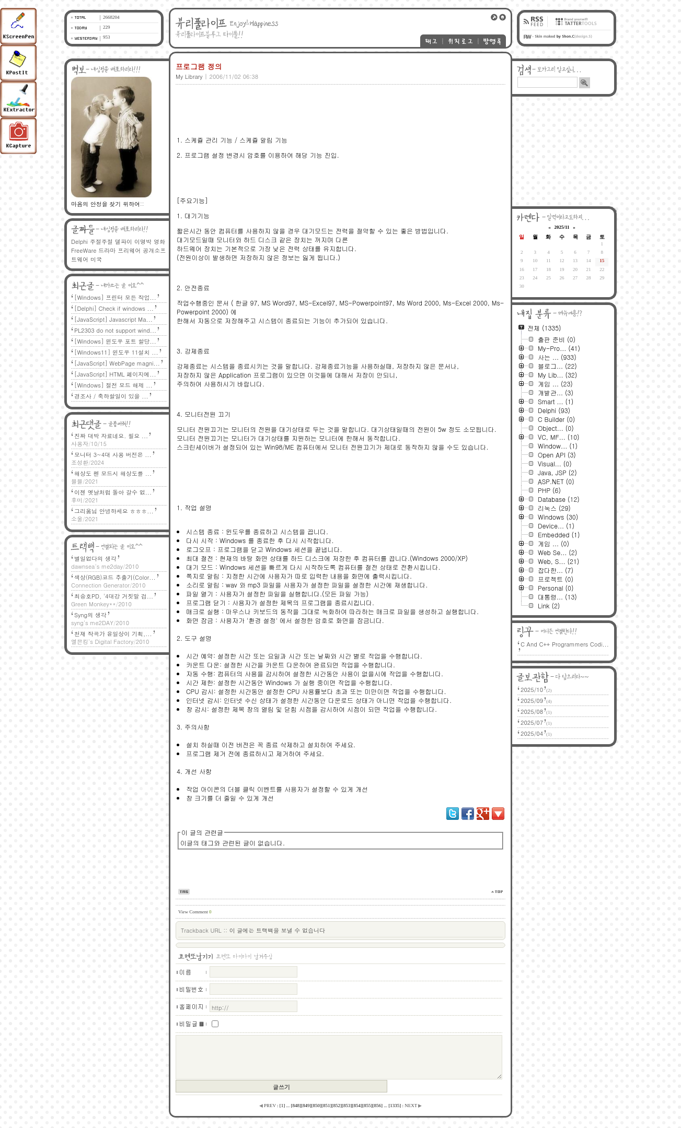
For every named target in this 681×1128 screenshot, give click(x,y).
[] (282, 1105)
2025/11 (561, 227)
